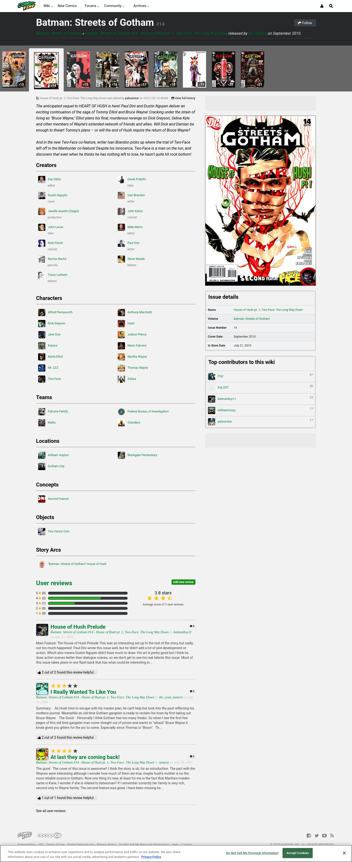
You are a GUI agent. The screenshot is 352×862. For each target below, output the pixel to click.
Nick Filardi (50, 243)
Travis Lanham (53, 275)
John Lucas (50, 227)
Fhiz (260, 376)
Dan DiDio (49, 179)
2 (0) (41, 608)
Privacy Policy (106, 844)
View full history (183, 98)
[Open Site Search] (331, 6)
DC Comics (257, 33)
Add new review (183, 582)
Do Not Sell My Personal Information (144, 844)
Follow (305, 23)
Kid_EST (260, 387)
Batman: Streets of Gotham (95, 22)
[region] (176, 853)
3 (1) (41, 603)
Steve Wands (131, 259)
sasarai (164, 762)
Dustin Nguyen (52, 195)
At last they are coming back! (85, 757)
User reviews (54, 583)
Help (175, 844)
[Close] (344, 853)
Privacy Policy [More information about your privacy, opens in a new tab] (151, 857)
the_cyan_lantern (171, 697)
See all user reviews (51, 811)
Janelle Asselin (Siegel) (58, 211)
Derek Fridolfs (132, 179)
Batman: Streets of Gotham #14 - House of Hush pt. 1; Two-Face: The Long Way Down (156, 33)
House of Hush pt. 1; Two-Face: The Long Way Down (268, 310)
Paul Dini (128, 243)
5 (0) (41, 593)
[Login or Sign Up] (322, 6)
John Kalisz (130, 211)
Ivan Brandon (131, 195)
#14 (160, 24)
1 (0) (41, 613)
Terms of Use (55, 844)
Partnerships (26, 844)
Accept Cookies (297, 853)
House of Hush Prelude (78, 627)
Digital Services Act (81, 844)
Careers (186, 844)
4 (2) (41, 598)
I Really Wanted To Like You (83, 692)
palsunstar (132, 98)
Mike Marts (130, 227)
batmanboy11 (182, 632)
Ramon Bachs (52, 259)
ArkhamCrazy (260, 410)
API (40, 844)
